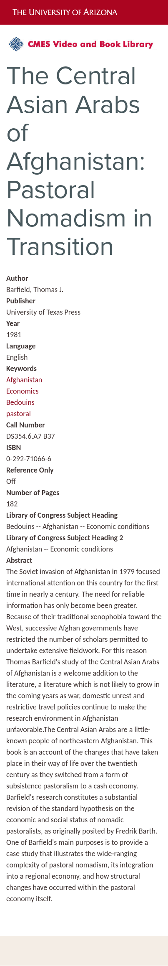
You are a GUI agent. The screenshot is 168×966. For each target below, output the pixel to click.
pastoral (18, 413)
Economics (22, 391)
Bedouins (20, 402)
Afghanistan (24, 379)
